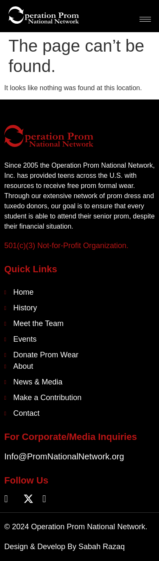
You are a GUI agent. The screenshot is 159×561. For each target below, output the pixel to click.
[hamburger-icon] (145, 19)
